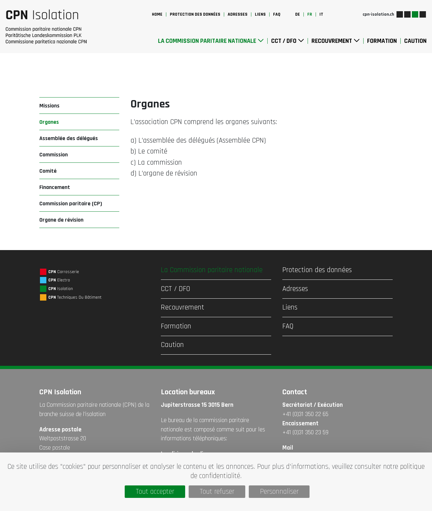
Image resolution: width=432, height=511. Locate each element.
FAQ (276, 14)
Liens (260, 14)
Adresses (237, 14)
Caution (415, 41)
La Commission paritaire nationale (211, 41)
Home (157, 14)
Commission (53, 154)
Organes (49, 122)
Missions (49, 105)
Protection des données (195, 14)
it (321, 14)
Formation (382, 41)
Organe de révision (61, 220)
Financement (54, 187)
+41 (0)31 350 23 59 (305, 432)
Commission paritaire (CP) (70, 203)
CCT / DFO (287, 41)
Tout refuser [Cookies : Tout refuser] (217, 491)
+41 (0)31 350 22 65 (305, 414)
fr (309, 14)
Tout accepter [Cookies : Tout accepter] (155, 491)
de (297, 14)
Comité (48, 171)
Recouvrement (335, 41)
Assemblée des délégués (68, 138)
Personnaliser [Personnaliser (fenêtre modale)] (279, 491)
